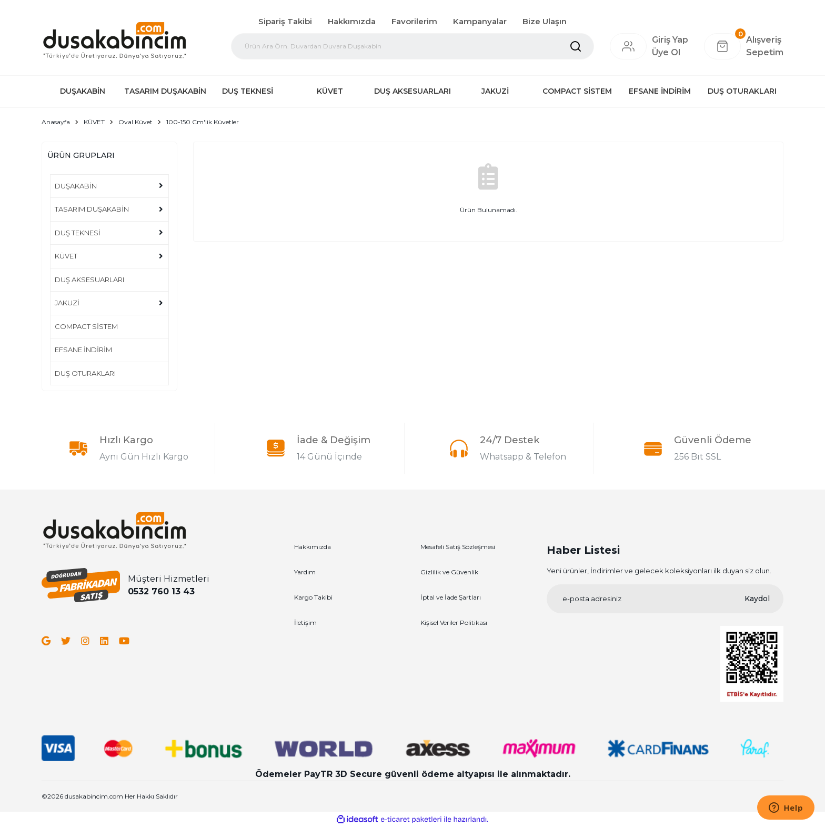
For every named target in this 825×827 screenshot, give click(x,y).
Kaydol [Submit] (757, 598)
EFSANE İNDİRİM (83, 349)
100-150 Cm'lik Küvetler (202, 122)
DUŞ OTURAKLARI (85, 373)
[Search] (412, 46)
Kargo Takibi (313, 597)
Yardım (305, 572)
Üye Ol (666, 52)
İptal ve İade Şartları (450, 597)
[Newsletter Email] (665, 598)
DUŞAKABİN (76, 186)
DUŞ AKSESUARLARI (89, 279)
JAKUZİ (67, 302)
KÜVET (66, 256)
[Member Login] (628, 46)
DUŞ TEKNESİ (77, 232)
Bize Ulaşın (544, 21)
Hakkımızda (352, 21)
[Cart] (743, 46)
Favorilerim (414, 21)
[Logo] (114, 40)
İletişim (305, 622)
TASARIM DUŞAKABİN (92, 209)
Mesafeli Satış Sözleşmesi (457, 547)
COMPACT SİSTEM (86, 326)
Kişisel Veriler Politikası (453, 622)
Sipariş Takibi (285, 21)
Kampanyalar (480, 21)
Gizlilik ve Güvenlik (449, 572)
